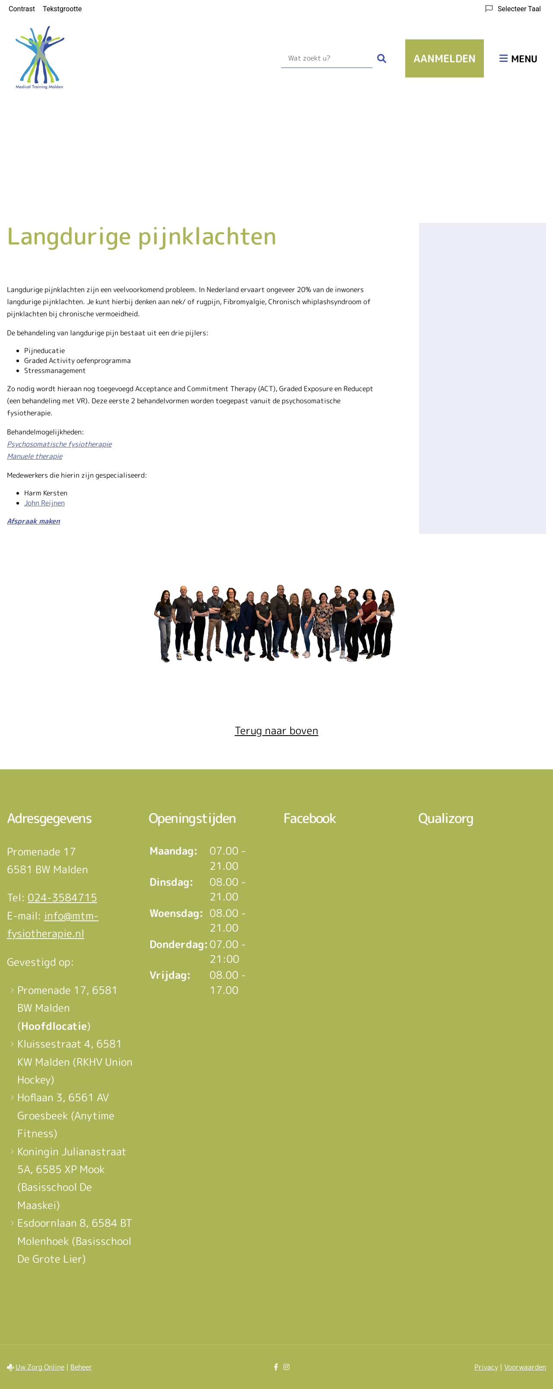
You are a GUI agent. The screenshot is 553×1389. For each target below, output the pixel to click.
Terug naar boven (276, 730)
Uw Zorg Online (40, 1367)
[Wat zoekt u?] (326, 58)
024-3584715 (62, 897)
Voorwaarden (525, 1367)
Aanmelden (444, 58)
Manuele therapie (34, 456)
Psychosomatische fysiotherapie (59, 444)
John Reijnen (44, 503)
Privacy (486, 1367)
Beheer (81, 1367)
